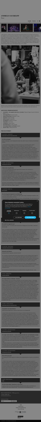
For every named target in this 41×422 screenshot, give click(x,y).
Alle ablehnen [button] (18, 217)
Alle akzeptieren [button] (30, 217)
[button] (9, 220)
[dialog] (20, 211)
